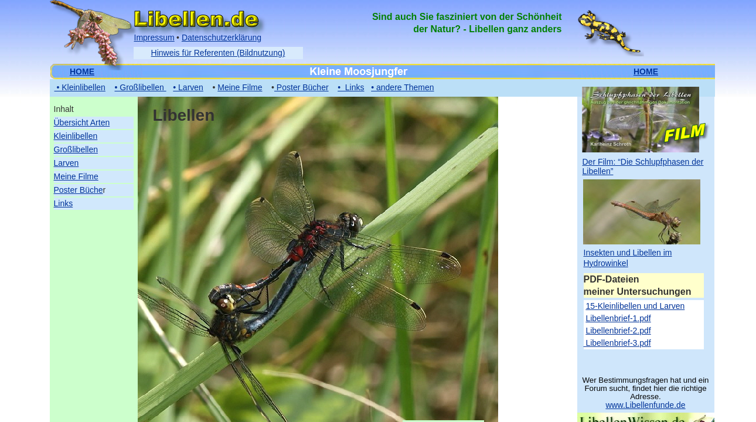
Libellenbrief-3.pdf (617, 343)
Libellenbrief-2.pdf (618, 330)
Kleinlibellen (76, 136)
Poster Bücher (301, 87)
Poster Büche (78, 190)
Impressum (154, 37)
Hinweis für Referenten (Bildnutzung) (218, 52)
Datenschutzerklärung (221, 37)
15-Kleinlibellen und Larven (635, 306)
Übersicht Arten (82, 122)
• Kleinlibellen (80, 87)
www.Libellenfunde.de (645, 405)
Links (63, 203)
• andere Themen (402, 87)
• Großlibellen (140, 87)
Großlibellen (76, 149)
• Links (351, 87)
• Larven (188, 87)
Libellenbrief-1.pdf (618, 318)
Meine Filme (76, 176)
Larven (66, 163)
